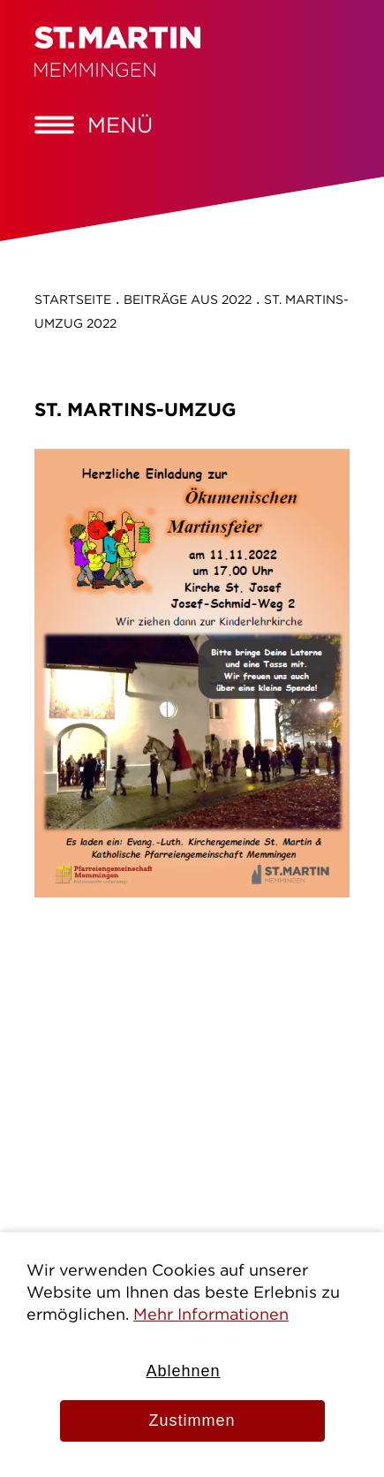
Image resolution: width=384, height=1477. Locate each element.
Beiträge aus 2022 (188, 299)
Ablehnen (183, 1371)
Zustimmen (191, 1420)
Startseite (72, 299)
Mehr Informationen (211, 1314)
